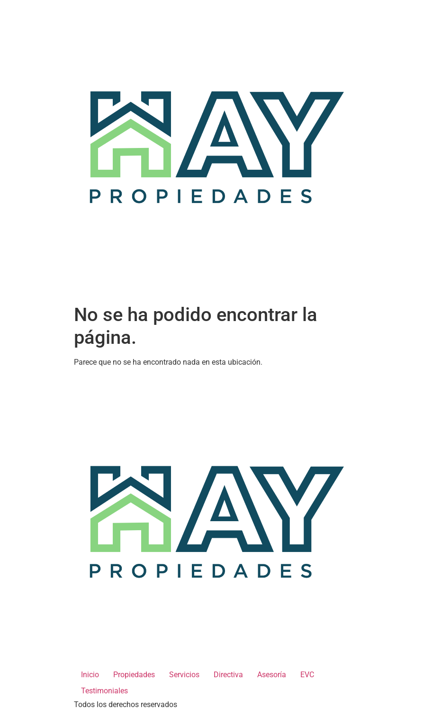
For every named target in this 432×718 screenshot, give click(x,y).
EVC (307, 674)
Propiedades (134, 674)
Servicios (184, 674)
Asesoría (271, 674)
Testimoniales (104, 690)
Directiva (228, 674)
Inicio (90, 674)
